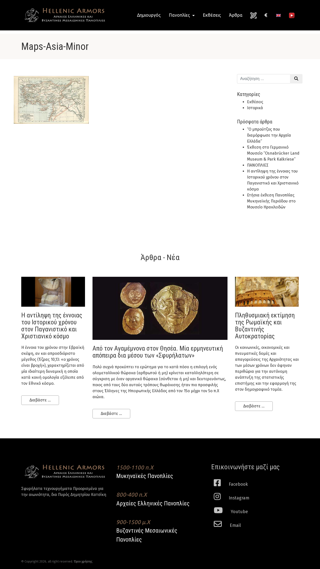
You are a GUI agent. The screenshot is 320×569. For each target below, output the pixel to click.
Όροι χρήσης (83, 561)
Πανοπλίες (180, 15)
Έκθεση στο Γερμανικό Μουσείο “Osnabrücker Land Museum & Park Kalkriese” (273, 153)
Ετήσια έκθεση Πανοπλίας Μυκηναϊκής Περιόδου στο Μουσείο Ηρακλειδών (271, 201)
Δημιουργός (149, 15)
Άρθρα (235, 15)
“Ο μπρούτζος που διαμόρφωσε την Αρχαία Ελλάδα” (269, 135)
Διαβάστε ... (40, 400)
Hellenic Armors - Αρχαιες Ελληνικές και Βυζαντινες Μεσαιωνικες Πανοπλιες (65, 15)
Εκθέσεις (212, 15)
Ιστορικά (255, 107)
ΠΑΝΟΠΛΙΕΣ (257, 165)
